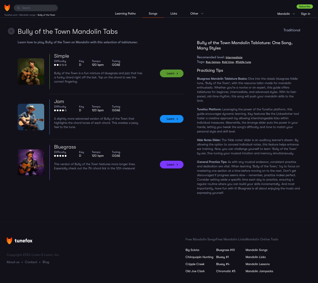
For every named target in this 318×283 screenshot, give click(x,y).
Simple (61, 56)
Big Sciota (192, 250)
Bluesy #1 (222, 257)
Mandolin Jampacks (259, 271)
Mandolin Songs (256, 250)
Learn (170, 73)
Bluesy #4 (222, 264)
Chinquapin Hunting (199, 257)
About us (13, 262)
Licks (173, 13)
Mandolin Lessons (258, 264)
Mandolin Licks (256, 257)
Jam (59, 101)
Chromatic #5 (225, 271)
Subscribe (304, 6)
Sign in (305, 13)
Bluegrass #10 (225, 250)
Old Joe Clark (195, 271)
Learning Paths (125, 13)
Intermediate (234, 57)
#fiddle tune (243, 62)
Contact (31, 262)
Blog (46, 262)
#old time (228, 62)
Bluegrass (65, 147)
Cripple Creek (195, 264)
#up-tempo (213, 62)
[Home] (7, 7)
